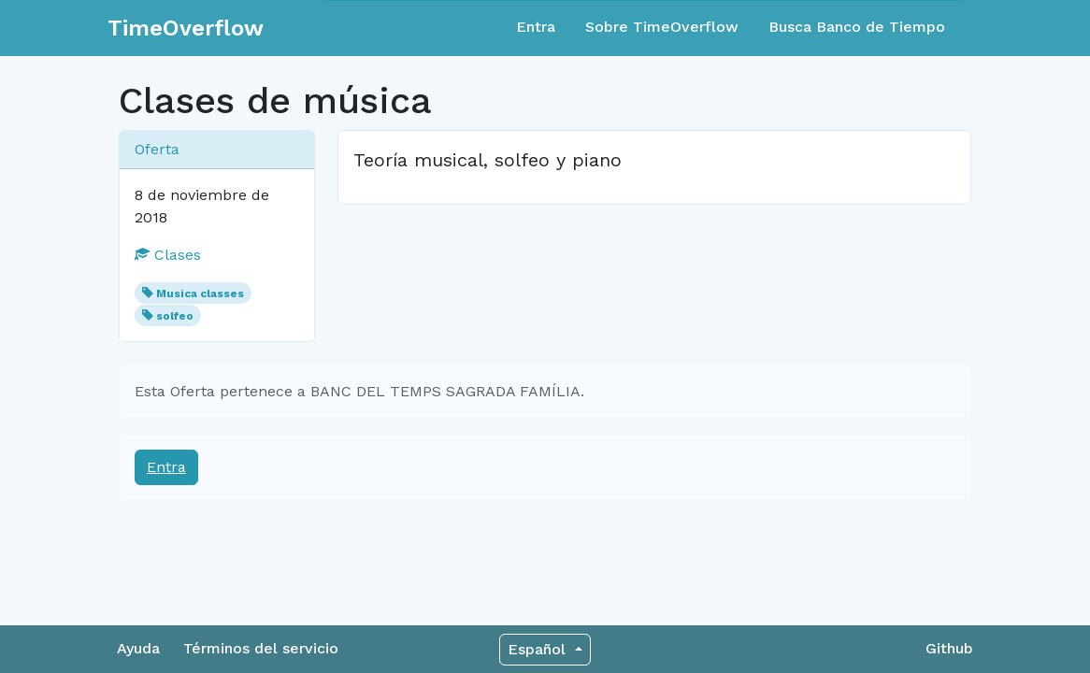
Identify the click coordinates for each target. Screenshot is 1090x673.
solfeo (175, 315)
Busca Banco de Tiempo (856, 27)
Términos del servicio (260, 648)
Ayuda (138, 648)
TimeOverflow (186, 28)
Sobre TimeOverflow (662, 27)
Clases (168, 255)
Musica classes (200, 293)
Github (949, 648)
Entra (535, 27)
